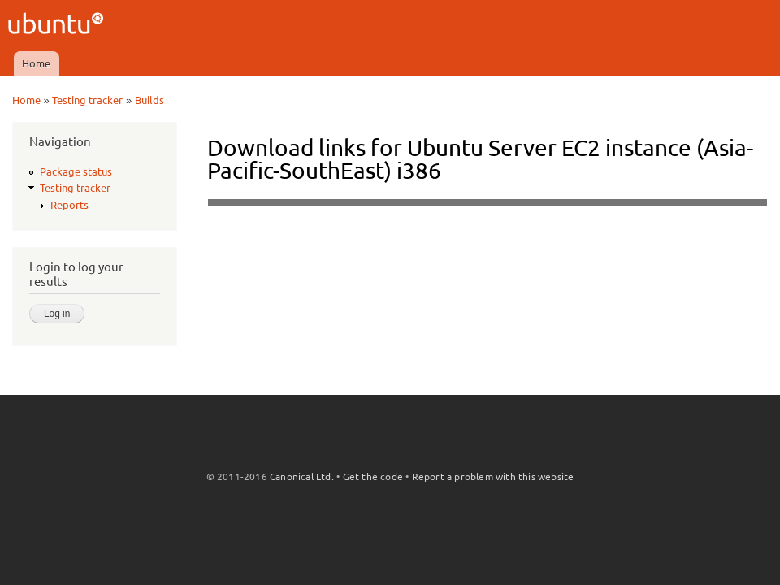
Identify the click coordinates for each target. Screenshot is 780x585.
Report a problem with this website (493, 476)
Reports (69, 204)
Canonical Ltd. (302, 476)
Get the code (373, 476)
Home (36, 63)
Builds (149, 100)
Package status (76, 171)
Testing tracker (87, 100)
